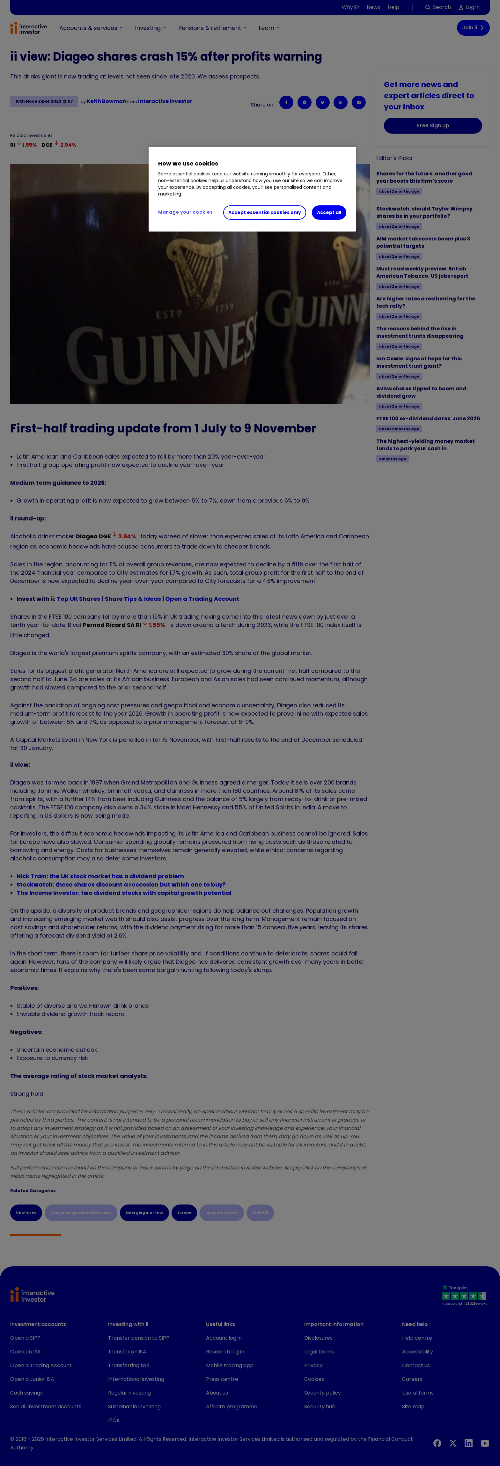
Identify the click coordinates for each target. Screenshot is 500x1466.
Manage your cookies (185, 212)
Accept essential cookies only (264, 212)
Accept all (329, 212)
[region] (252, 189)
